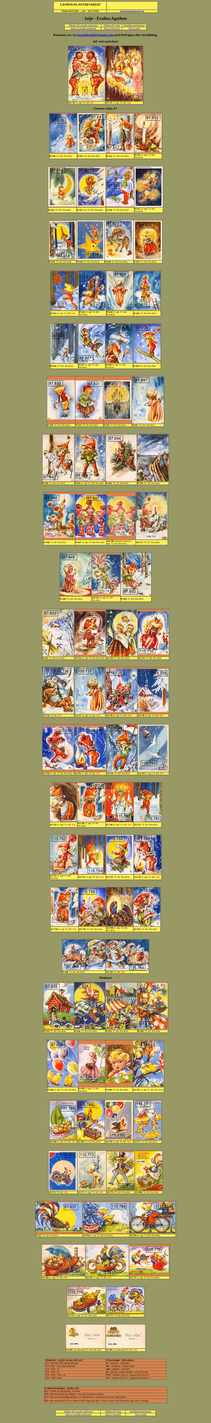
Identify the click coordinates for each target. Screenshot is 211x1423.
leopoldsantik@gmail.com (132, 11)
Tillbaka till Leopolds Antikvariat (83, 25)
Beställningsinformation (134, 25)
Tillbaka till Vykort (112, 25)
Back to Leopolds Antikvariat (83, 28)
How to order (134, 28)
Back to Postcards (112, 28)
